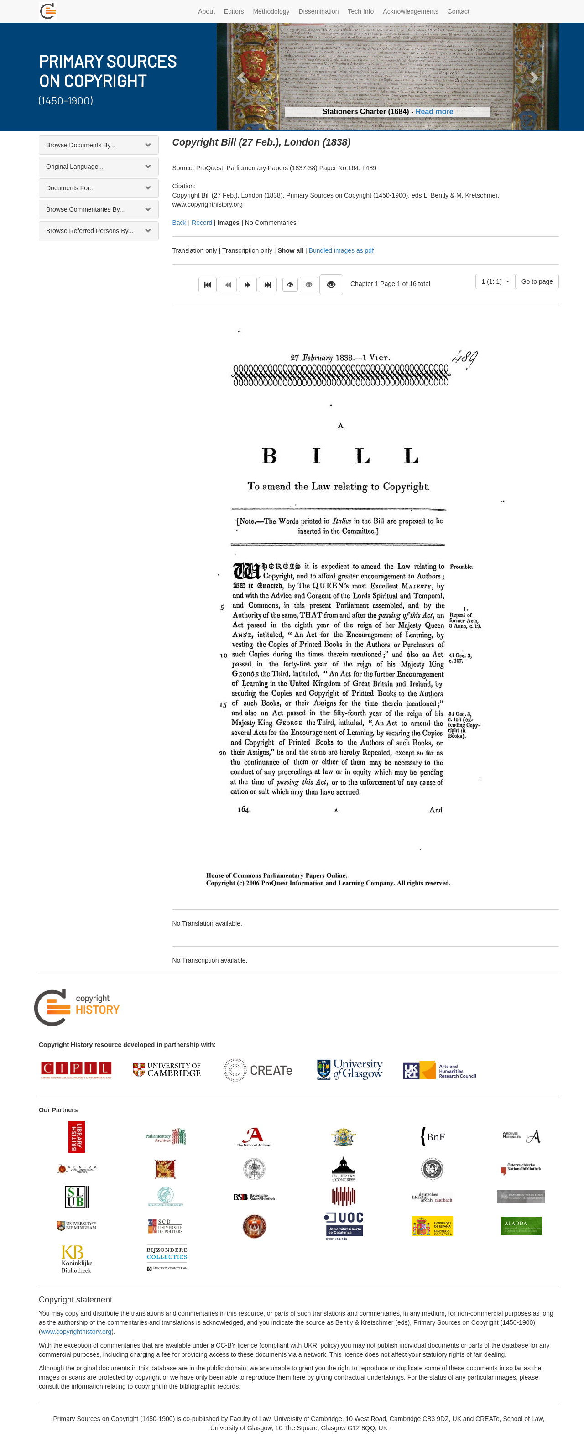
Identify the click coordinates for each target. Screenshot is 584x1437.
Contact (458, 11)
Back (179, 222)
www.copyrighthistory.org (76, 1331)
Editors (234, 11)
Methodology (271, 11)
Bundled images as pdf (341, 250)
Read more (435, 111)
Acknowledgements (410, 11)
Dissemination (319, 11)
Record (202, 222)
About (206, 11)
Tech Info (361, 11)
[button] (242, 77)
